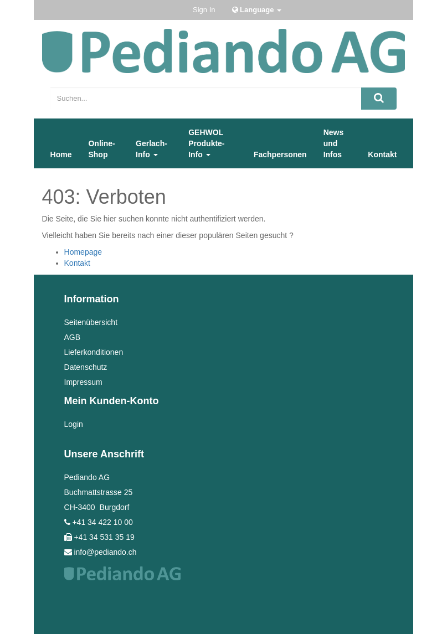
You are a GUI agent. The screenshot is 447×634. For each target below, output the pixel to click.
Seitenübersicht (91, 322)
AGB (72, 337)
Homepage (83, 252)
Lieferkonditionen (94, 352)
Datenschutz (85, 367)
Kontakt (77, 263)
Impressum (83, 382)
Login (73, 424)
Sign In (204, 10)
